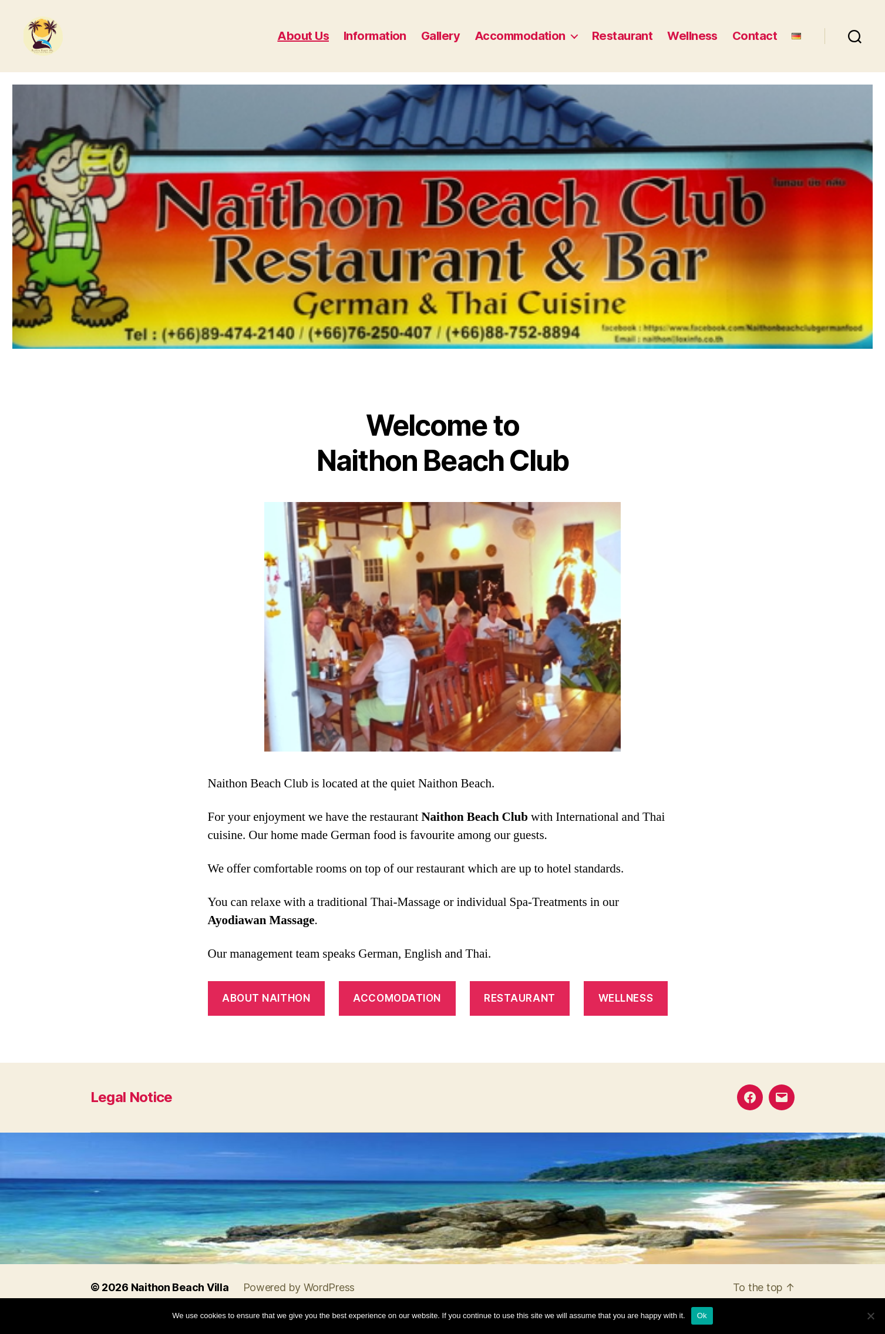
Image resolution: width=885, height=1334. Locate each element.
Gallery (440, 43)
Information (375, 43)
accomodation (397, 1012)
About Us (303, 43)
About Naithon (266, 1012)
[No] (870, 1316)
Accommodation (520, 43)
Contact (754, 43)
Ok (702, 1315)
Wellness (692, 43)
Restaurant (622, 43)
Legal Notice (131, 1110)
